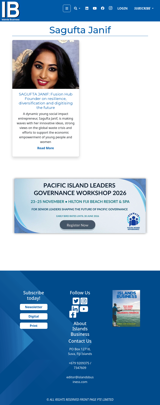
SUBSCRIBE (142, 8)
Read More (45, 148)
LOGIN (122, 8)
